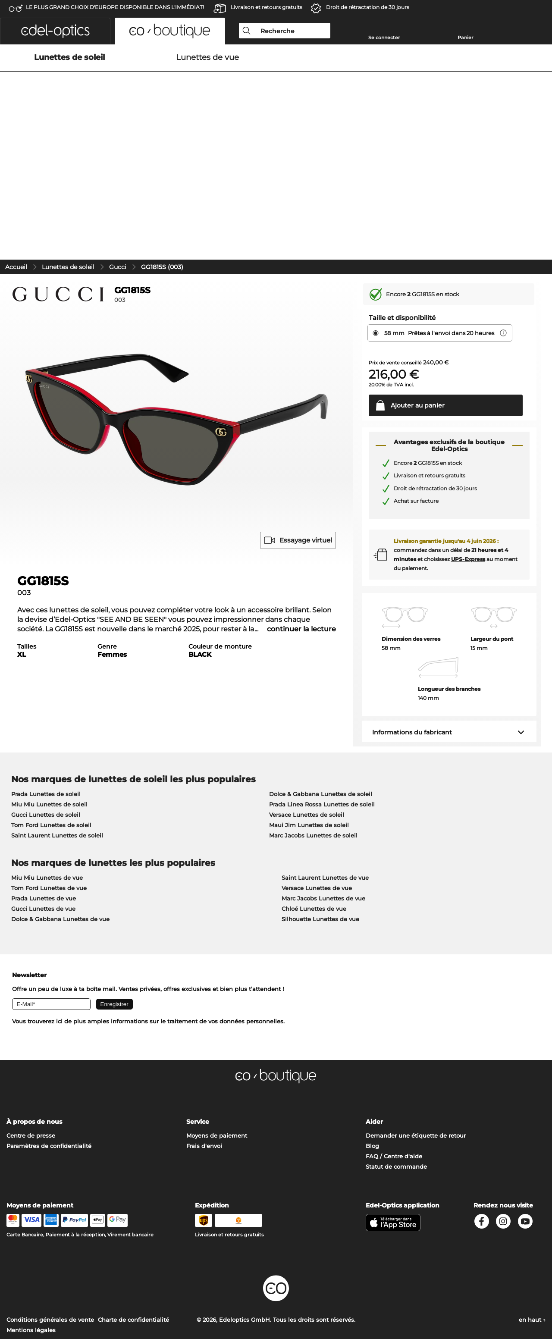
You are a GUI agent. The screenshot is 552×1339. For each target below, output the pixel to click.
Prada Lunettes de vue (43, 865)
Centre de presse (30, 1103)
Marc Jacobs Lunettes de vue (323, 865)
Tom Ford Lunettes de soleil (51, 792)
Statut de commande (396, 1134)
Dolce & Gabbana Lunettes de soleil (320, 761)
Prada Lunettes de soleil (46, 761)
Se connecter (384, 37)
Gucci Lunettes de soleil (45, 782)
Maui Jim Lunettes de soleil (309, 792)
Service (197, 1089)
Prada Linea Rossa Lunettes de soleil (322, 771)
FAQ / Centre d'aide (394, 1123)
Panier (466, 37)
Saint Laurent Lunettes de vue (325, 845)
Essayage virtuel (298, 508)
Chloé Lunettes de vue (314, 876)
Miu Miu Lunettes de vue (47, 845)
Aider (374, 1089)
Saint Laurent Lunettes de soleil (57, 803)
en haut (532, 1287)
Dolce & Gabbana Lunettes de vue (60, 886)
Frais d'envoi (204, 1113)
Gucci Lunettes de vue (43, 876)
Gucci (117, 234)
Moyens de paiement (216, 1103)
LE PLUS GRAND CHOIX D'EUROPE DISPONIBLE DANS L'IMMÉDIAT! (115, 7)
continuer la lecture (301, 597)
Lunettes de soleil (68, 234)
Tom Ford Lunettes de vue (49, 855)
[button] (55, 31)
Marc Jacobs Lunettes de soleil (313, 803)
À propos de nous (34, 1089)
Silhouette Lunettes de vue (320, 886)
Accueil (16, 234)
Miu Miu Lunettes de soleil (49, 771)
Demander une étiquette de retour (416, 1103)
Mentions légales (31, 1297)
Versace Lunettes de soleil (306, 782)
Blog (372, 1113)
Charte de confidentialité (133, 1287)
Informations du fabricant (412, 699)
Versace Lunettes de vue (317, 855)
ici (59, 988)
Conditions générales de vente (50, 1287)
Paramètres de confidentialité (48, 1113)
